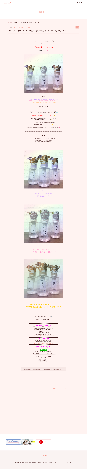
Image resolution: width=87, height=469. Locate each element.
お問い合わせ (45, 462)
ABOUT (15, 3)
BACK (22, 380)
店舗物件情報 (28, 462)
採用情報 (17, 462)
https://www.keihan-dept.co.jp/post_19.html (43, 335)
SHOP (40, 3)
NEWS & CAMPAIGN (22, 3)
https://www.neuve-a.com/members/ (43, 343)
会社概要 (22, 462)
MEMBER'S (55, 459)
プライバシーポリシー (53, 462)
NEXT (65, 380)
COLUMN (31, 3)
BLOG (35, 3)
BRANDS (45, 3)
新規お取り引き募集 (36, 462)
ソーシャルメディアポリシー (66, 462)
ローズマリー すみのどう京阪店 (22, 27)
